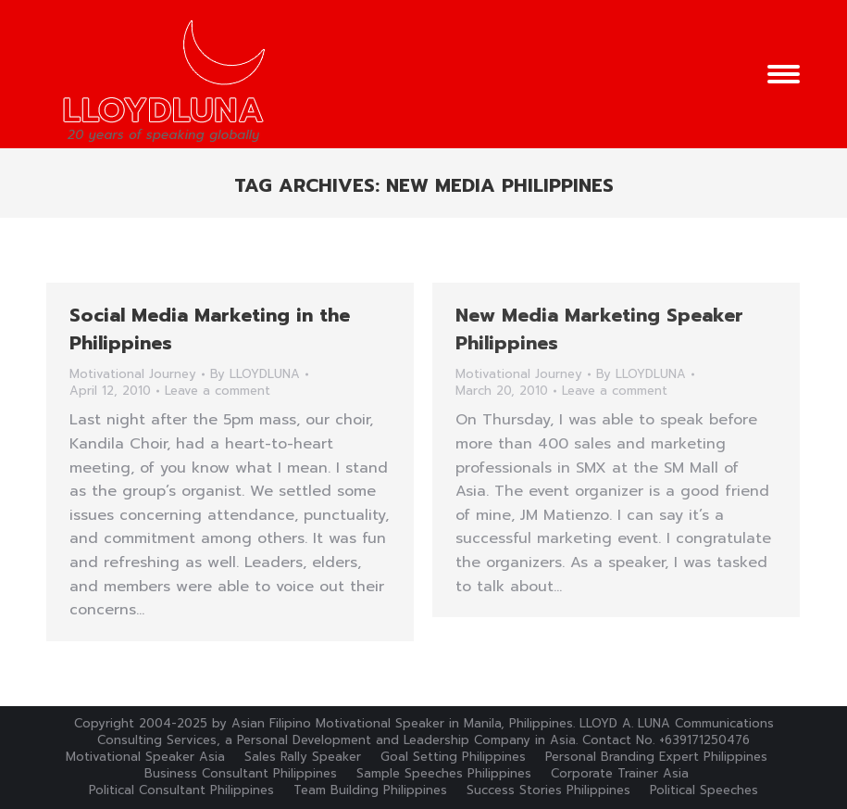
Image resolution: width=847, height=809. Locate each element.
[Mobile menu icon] (783, 74)
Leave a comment (217, 391)
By (255, 374)
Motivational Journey (132, 374)
